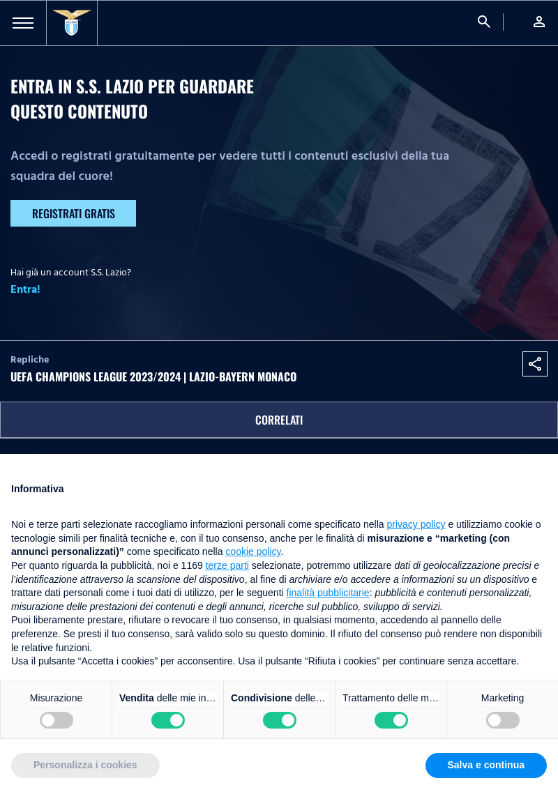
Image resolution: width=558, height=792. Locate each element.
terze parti (227, 565)
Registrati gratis (73, 213)
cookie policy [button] (252, 551)
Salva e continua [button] (486, 764)
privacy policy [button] (416, 524)
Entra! (25, 289)
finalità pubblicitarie (328, 592)
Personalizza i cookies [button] (85, 764)
